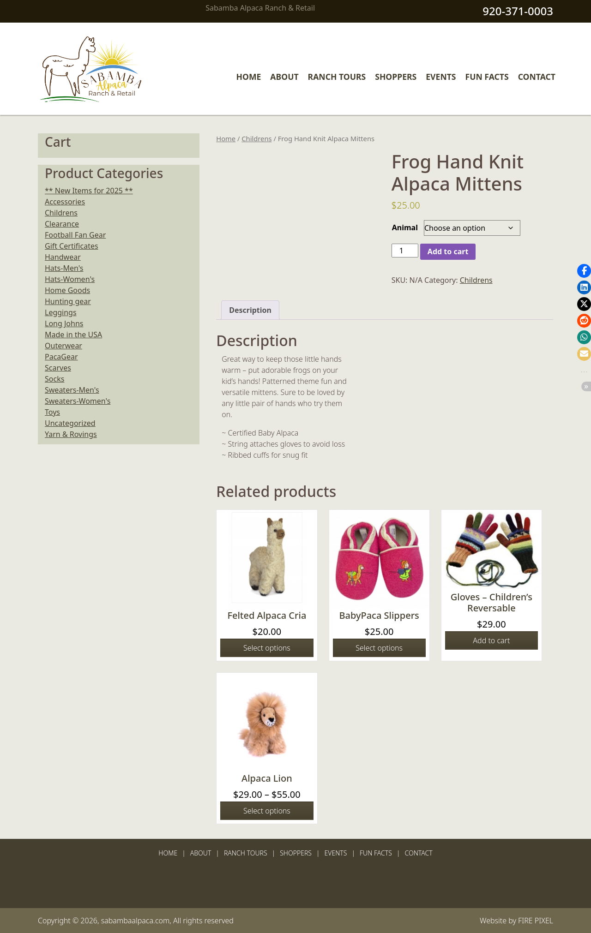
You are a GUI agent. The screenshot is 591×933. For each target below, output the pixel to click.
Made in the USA (73, 334)
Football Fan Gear (75, 235)
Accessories (65, 202)
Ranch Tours (337, 76)
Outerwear (63, 346)
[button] (584, 271)
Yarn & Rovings (71, 434)
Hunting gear (68, 301)
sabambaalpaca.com (135, 920)
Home (248, 76)
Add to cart (448, 251)
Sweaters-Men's (72, 390)
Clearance (62, 224)
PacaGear (61, 357)
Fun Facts (487, 76)
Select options (266, 648)
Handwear (63, 257)
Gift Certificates (71, 246)
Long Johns (64, 323)
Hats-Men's (64, 268)
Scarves (58, 368)
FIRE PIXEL (535, 920)
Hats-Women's (70, 279)
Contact (536, 76)
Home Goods (67, 290)
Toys (52, 412)
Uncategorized (70, 423)
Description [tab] (250, 310)
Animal (405, 227)
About (284, 76)
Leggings (61, 312)
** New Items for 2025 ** (89, 190)
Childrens (256, 138)
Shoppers (395, 76)
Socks (54, 379)
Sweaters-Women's (77, 401)
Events (441, 76)
